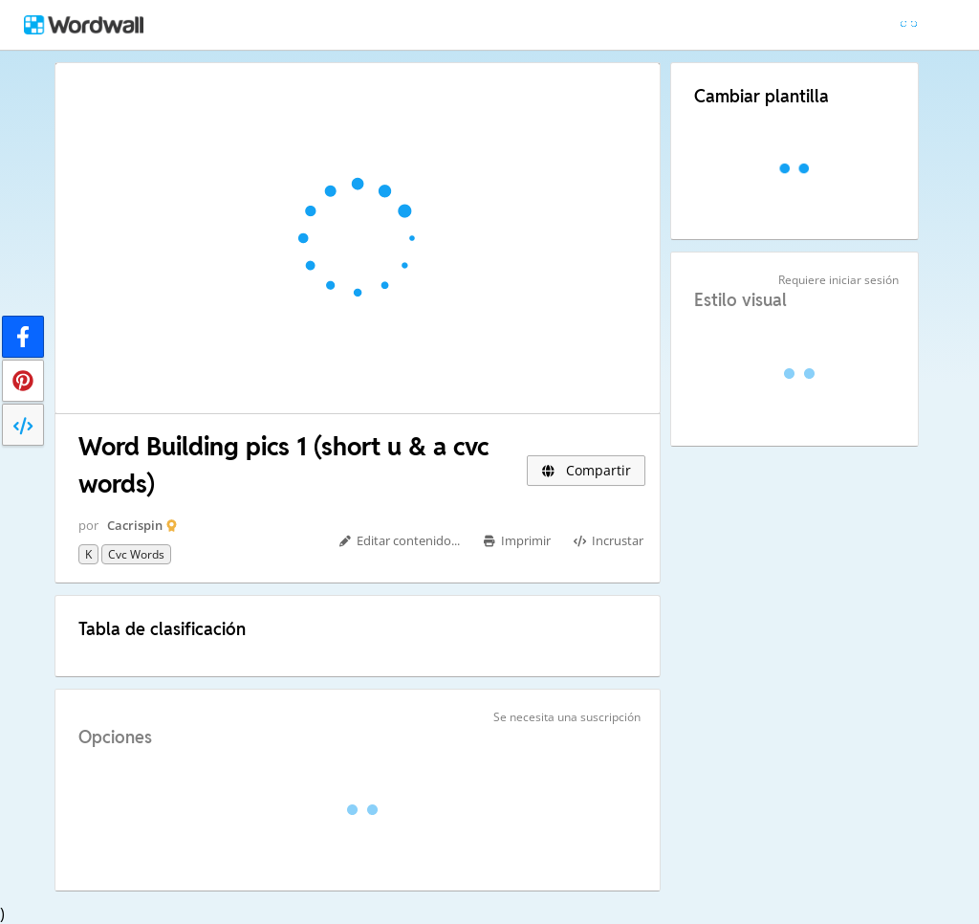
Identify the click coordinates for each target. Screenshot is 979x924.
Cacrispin (135, 525)
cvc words (136, 554)
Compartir (586, 470)
